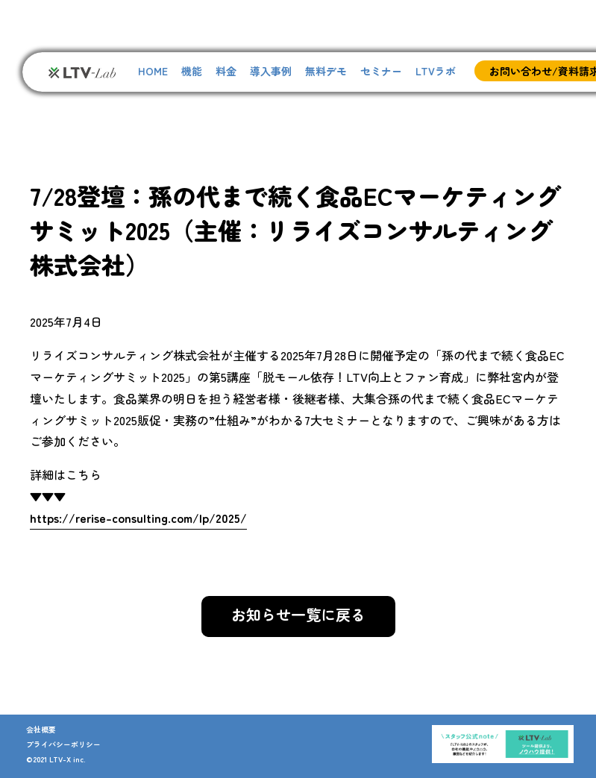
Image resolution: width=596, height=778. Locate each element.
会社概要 (41, 729)
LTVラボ (435, 70)
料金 (226, 70)
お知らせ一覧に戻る (298, 614)
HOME (153, 70)
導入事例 (271, 70)
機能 (191, 70)
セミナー (381, 70)
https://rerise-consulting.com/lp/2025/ (138, 518)
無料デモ (326, 70)
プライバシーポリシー (63, 744)
